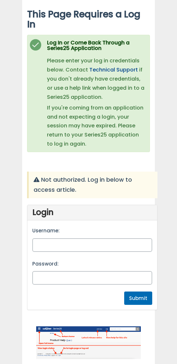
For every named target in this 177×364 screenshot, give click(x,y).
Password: (45, 263)
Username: (46, 230)
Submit (138, 298)
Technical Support (113, 69)
